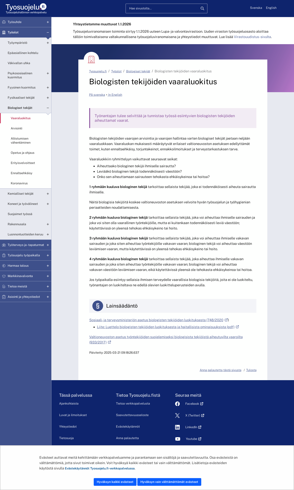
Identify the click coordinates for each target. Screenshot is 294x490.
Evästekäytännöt (141, 426)
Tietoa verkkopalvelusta (146, 403)
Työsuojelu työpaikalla (24, 255)
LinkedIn (252, 427)
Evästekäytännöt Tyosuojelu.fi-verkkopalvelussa (100, 468)
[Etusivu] (25, 8)
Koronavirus (19, 183)
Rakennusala (17, 224)
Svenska (256, 8)
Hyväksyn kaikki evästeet (115, 482)
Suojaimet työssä (20, 214)
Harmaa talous (18, 265)
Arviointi (16, 128)
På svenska (97, 95)
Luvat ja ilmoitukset (83, 415)
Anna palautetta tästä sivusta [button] (220, 370)
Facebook (253, 404)
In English (115, 95)
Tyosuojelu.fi (98, 71)
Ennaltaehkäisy (21, 173)
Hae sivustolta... (140, 8)
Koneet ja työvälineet (23, 204)
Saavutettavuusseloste (145, 415)
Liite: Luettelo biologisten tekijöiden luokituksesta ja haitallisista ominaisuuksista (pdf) (168, 327)
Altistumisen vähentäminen (21, 140)
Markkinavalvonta (20, 276)
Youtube (252, 439)
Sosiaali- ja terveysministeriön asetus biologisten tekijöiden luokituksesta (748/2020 (158, 320)
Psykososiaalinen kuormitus (20, 75)
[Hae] (202, 8)
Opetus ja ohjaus (22, 153)
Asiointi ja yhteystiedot (24, 297)
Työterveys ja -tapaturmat (26, 245)
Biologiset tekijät (20, 108)
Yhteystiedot (78, 426)
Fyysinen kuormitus (22, 87)
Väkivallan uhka (19, 63)
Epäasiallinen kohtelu (23, 53)
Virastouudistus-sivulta (252, 37)
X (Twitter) (253, 415)
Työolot (13, 32)
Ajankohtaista (79, 403)
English (271, 8)
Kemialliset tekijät (20, 193)
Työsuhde (15, 22)
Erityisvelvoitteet (23, 163)
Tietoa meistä (17, 286)
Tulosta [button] (251, 370)
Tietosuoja (76, 438)
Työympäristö (17, 43)
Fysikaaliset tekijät (21, 97)
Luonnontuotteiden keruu (25, 234)
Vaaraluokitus (21, 118)
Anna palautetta (140, 438)
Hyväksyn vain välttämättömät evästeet (169, 482)
